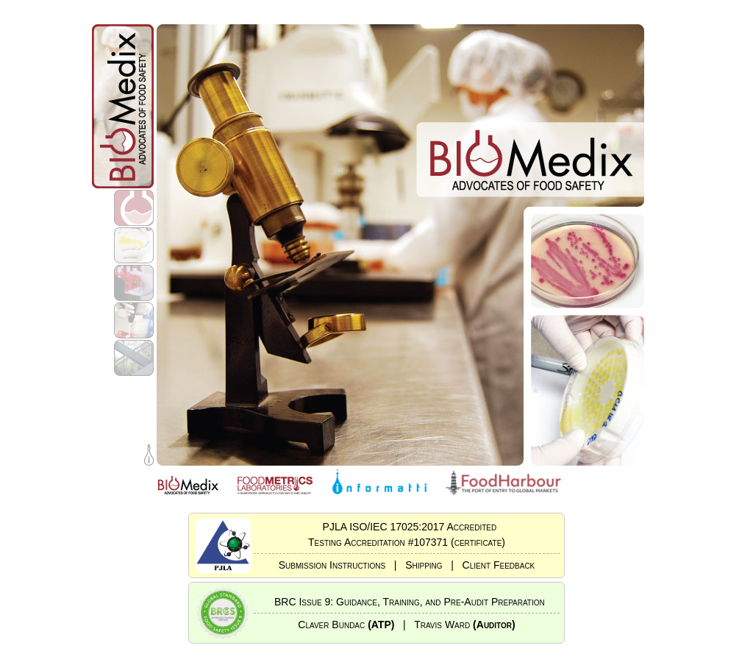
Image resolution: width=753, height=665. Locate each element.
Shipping (423, 565)
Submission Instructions (332, 565)
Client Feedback (499, 565)
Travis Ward (464, 624)
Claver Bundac (346, 624)
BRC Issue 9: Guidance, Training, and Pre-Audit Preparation (406, 602)
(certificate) (478, 542)
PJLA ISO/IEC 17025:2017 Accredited (406, 527)
